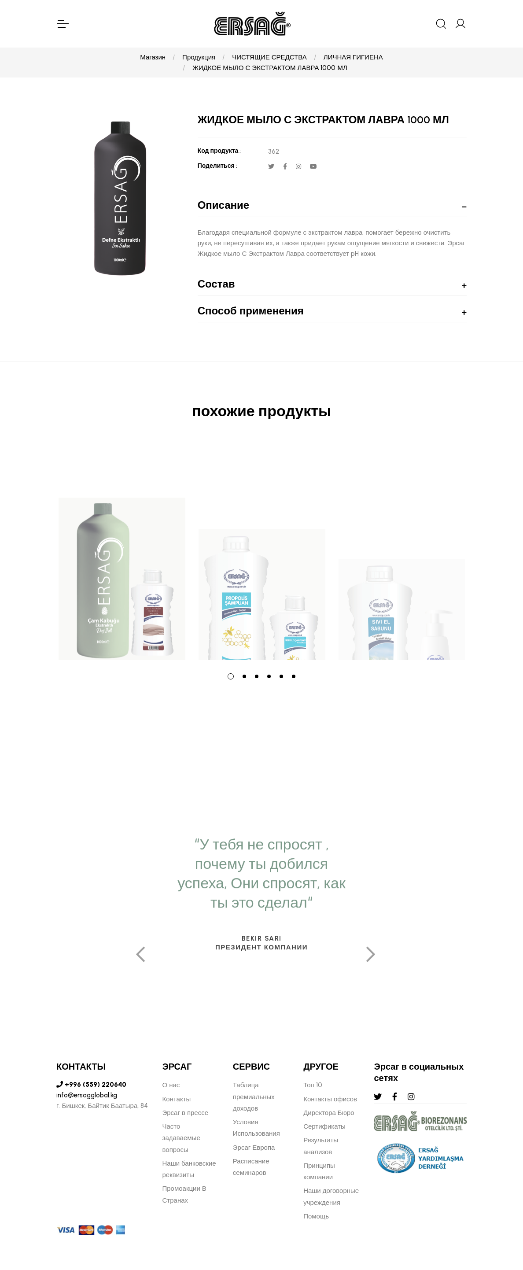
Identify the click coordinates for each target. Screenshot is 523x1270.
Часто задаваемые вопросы (181, 1138)
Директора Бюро (328, 1113)
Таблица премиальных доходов (254, 1096)
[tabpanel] (122, 551)
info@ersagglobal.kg (86, 1095)
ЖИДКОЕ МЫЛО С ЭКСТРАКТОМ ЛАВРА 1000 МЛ (269, 68)
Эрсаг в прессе (185, 1113)
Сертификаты (324, 1126)
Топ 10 (312, 1085)
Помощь (316, 1216)
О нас (171, 1085)
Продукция (198, 57)
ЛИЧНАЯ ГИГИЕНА (353, 57)
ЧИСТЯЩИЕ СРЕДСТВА (269, 57)
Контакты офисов (330, 1099)
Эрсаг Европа (254, 1148)
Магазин (153, 57)
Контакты (176, 1099)
